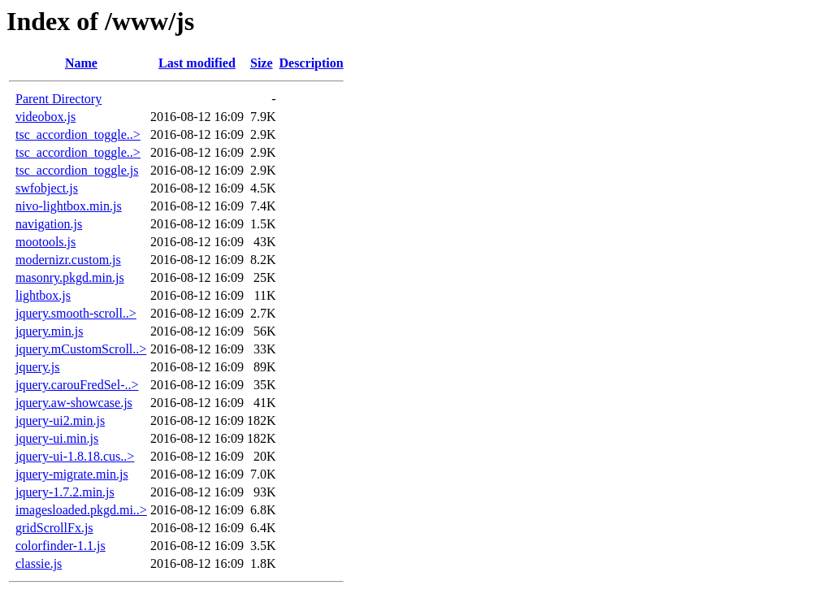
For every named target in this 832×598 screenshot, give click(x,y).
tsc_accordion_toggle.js (77, 170)
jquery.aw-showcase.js (73, 403)
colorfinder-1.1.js (60, 545)
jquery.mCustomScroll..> (80, 349)
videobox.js (45, 117)
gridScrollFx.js (54, 528)
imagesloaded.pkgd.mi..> (81, 510)
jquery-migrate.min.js (71, 474)
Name (81, 63)
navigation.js (48, 224)
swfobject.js (46, 188)
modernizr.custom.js (68, 259)
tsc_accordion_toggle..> (78, 134)
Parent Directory (58, 99)
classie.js (38, 563)
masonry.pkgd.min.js (69, 277)
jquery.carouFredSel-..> (77, 385)
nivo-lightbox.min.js (68, 206)
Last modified (197, 63)
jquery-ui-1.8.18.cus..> (74, 456)
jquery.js (37, 367)
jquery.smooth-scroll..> (75, 313)
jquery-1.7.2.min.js (65, 492)
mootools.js (45, 242)
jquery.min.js (49, 331)
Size (261, 63)
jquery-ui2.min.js (60, 420)
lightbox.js (43, 295)
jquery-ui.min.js (56, 438)
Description (312, 63)
